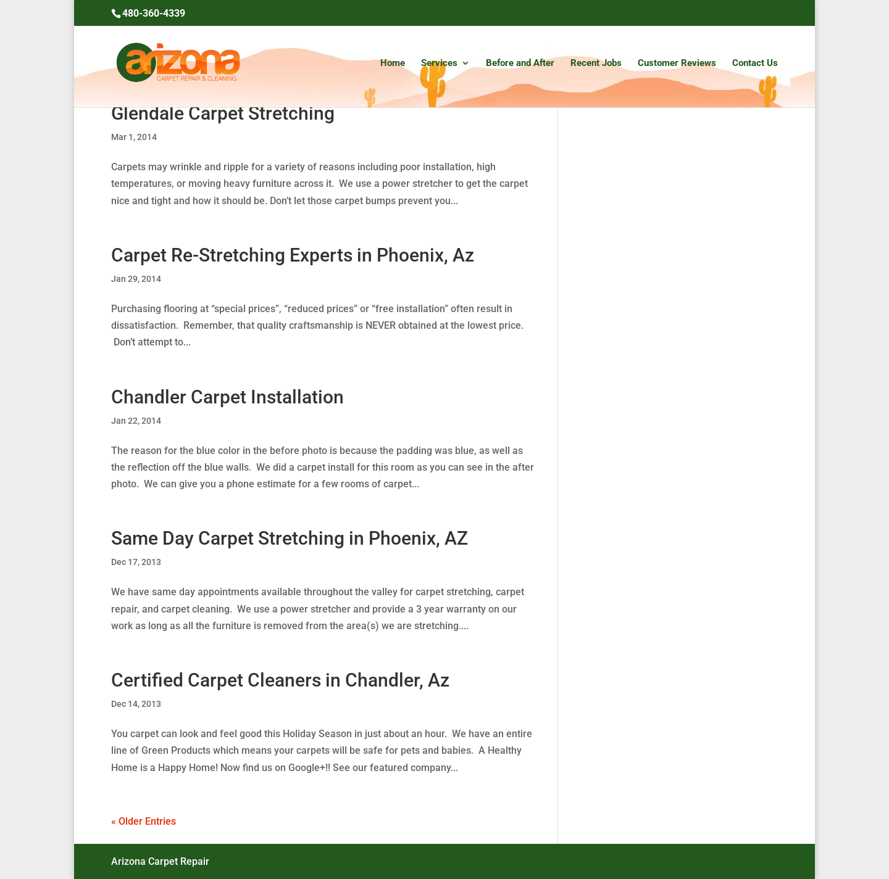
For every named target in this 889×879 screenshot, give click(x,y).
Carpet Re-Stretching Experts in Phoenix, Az (292, 255)
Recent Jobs (596, 63)
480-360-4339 (153, 13)
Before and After (520, 63)
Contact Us (755, 63)
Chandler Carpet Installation (227, 397)
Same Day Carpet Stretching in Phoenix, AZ (289, 538)
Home (392, 63)
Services (439, 63)
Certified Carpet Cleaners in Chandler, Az (280, 680)
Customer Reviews (677, 63)
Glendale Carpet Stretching (223, 113)
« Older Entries (143, 821)
